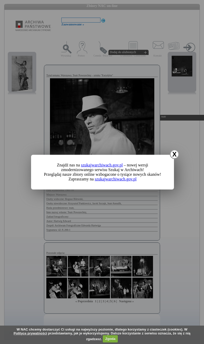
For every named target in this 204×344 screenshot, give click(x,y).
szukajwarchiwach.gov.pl (102, 165)
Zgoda (110, 339)
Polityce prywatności (30, 333)
